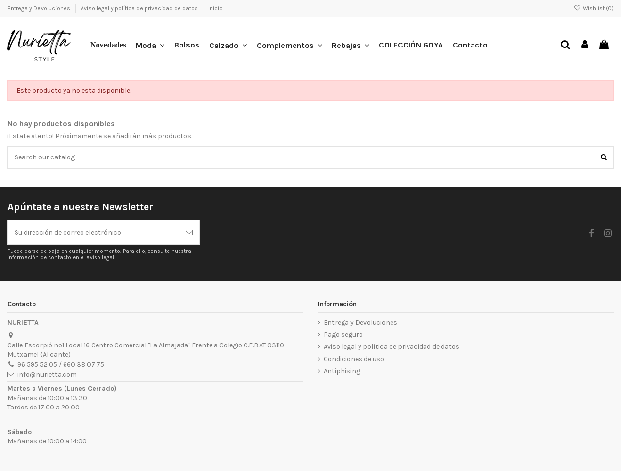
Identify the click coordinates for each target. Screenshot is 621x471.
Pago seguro (343, 334)
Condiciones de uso (354, 359)
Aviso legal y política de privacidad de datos (140, 8)
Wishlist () (594, 8)
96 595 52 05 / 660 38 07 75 (60, 365)
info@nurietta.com (47, 374)
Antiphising (342, 371)
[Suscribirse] (189, 232)
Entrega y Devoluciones (39, 8)
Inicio (215, 8)
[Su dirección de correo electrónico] (93, 232)
